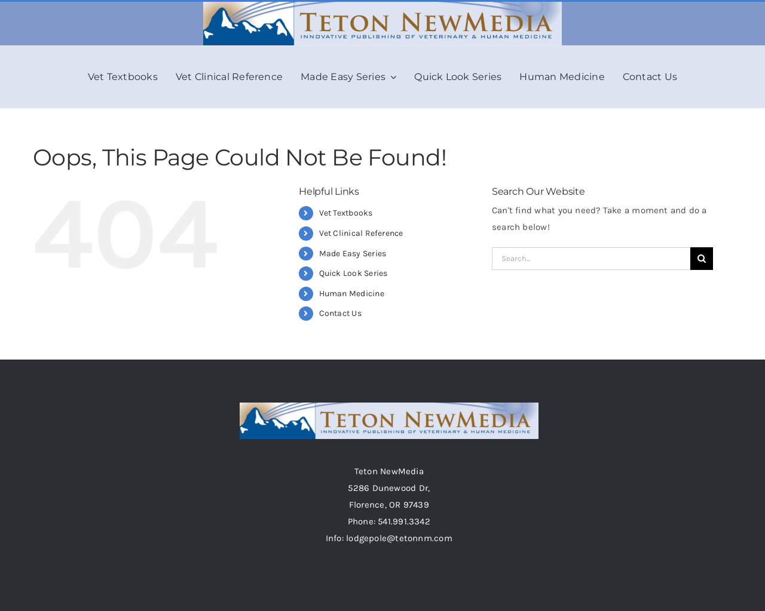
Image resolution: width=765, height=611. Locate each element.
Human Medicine (351, 293)
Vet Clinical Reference (361, 233)
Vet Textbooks (346, 213)
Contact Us (340, 313)
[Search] (701, 258)
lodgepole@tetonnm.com (399, 538)
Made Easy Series (353, 253)
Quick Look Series (353, 273)
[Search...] (591, 258)
